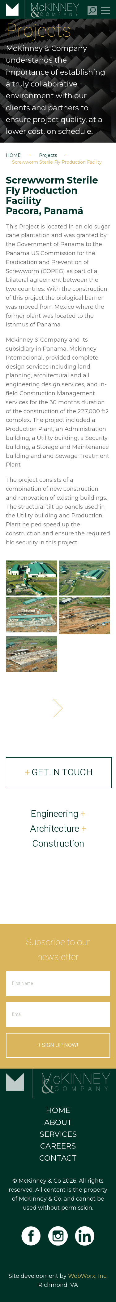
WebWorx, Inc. (87, 1276)
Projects (48, 155)
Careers (58, 1145)
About (58, 1122)
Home (13, 155)
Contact (58, 1158)
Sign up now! (60, 1045)
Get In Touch (62, 772)
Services (58, 1134)
